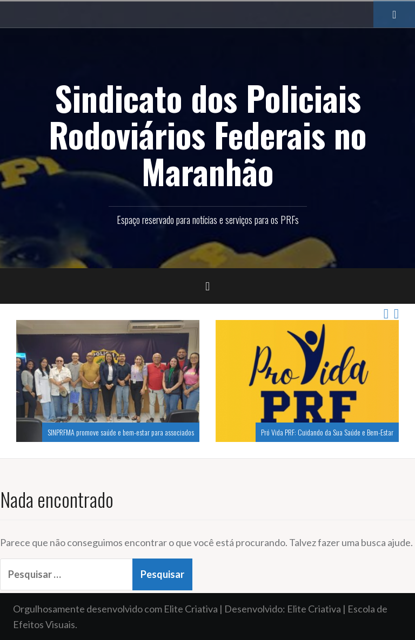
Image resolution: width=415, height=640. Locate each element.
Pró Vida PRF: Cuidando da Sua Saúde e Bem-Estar (327, 432)
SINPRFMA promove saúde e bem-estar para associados (121, 432)
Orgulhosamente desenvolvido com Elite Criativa (115, 609)
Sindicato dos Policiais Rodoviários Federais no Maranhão (207, 134)
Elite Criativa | (317, 609)
